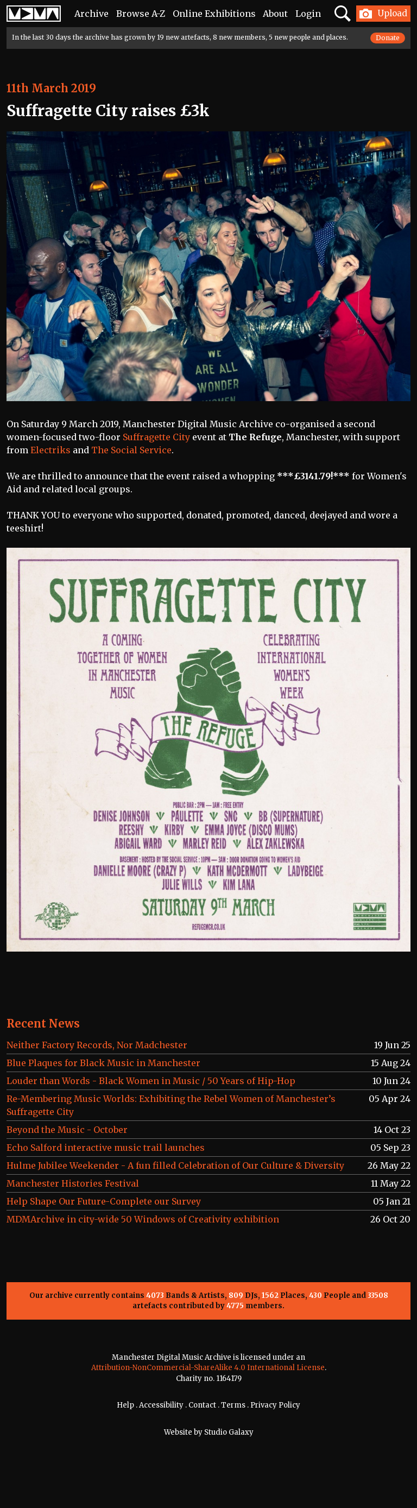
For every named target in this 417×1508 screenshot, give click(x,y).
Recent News (43, 1023)
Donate (388, 38)
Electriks (50, 450)
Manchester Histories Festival (73, 1183)
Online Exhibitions (214, 13)
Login (308, 13)
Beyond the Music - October (67, 1129)
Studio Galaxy (229, 1432)
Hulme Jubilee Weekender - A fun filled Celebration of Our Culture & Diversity (175, 1165)
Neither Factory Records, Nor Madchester (97, 1045)
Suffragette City (156, 437)
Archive (91, 13)
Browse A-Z (140, 13)
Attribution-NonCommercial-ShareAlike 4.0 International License (208, 1367)
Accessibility (161, 1405)
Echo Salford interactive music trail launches (106, 1147)
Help (125, 1405)
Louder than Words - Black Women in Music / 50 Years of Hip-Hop (151, 1080)
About (275, 13)
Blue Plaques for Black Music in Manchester (103, 1062)
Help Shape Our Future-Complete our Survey (104, 1201)
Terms (233, 1405)
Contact (202, 1405)
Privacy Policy (275, 1405)
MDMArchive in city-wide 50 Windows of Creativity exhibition (143, 1219)
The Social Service (131, 450)
